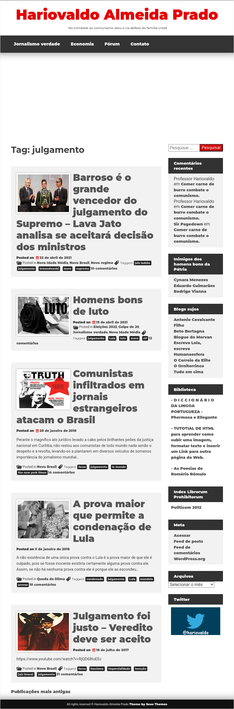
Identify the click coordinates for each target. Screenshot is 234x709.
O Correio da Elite (192, 360)
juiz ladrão (142, 263)
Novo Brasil (79, 263)
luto (123, 338)
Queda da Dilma (51, 579)
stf (145, 338)
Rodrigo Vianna (190, 291)
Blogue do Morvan (193, 337)
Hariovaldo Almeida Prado (117, 14)
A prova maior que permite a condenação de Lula (112, 521)
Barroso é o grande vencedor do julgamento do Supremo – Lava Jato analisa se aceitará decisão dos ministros (84, 212)
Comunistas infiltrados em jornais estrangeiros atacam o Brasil (80, 397)
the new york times (32, 472)
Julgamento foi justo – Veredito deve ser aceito (113, 627)
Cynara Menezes (191, 279)
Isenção (140, 669)
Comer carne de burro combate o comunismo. (194, 190)
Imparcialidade (119, 669)
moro (68, 268)
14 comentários (61, 472)
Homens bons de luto (108, 305)
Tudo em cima (188, 371)
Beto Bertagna (189, 331)
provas (23, 585)
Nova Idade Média (52, 263)
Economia (82, 44)
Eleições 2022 (105, 327)
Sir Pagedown (188, 224)
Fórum (112, 44)
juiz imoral (25, 674)
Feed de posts (188, 541)
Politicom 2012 (186, 507)
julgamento (26, 268)
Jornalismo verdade (37, 44)
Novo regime (102, 263)
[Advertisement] (117, 93)
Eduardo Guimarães (194, 285)
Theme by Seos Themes (148, 704)
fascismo (97, 669)
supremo (82, 268)
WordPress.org (189, 558)
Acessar (182, 535)
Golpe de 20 (128, 327)
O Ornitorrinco (189, 366)
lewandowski (49, 268)
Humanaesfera (189, 354)
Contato (140, 44)
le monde (119, 467)
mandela (146, 579)
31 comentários (70, 674)
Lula (112, 338)
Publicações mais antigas (40, 691)
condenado (94, 579)
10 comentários (104, 268)
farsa (82, 467)
